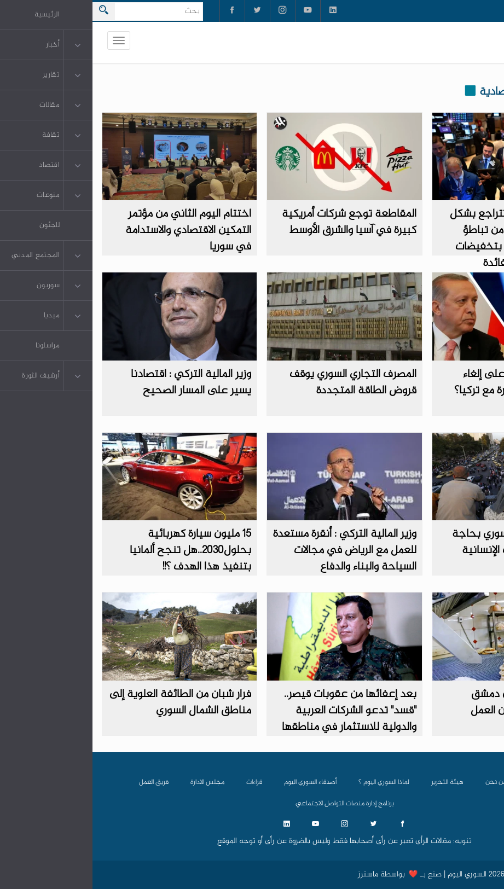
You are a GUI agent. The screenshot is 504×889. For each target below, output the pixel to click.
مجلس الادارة (115, 782)
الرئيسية (446, 782)
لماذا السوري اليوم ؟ (291, 782)
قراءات (162, 782)
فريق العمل (61, 782)
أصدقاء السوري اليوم (218, 782)
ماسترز (275, 875)
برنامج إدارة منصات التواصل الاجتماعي (252, 804)
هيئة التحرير (355, 782)
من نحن (403, 782)
